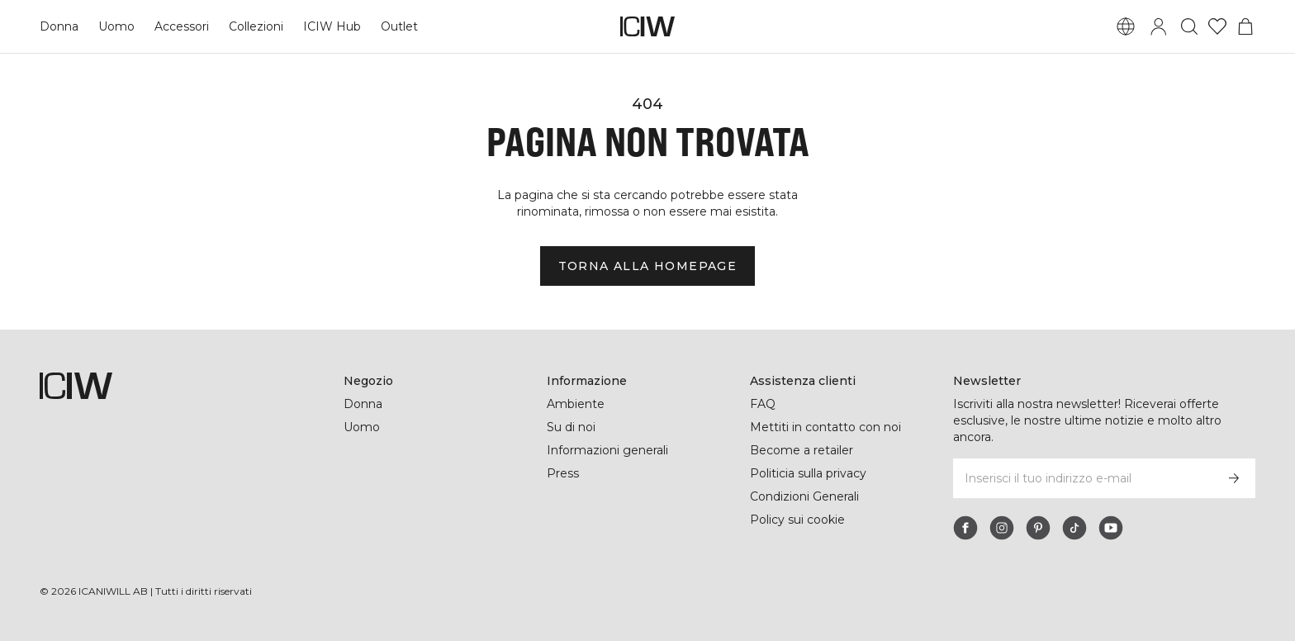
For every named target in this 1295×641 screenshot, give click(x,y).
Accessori (182, 26)
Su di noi (572, 427)
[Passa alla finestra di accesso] (1158, 26)
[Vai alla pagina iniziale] (647, 26)
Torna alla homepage (647, 266)
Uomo (116, 26)
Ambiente (575, 403)
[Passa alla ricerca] (1189, 26)
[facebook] (965, 527)
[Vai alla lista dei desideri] (1217, 26)
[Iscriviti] (1233, 478)
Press (562, 473)
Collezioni (258, 26)
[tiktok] (1074, 527)
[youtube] (1110, 527)
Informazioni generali (609, 450)
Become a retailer (801, 450)
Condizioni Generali (806, 496)
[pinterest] (1038, 527)
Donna (59, 26)
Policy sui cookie (798, 519)
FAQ (763, 403)
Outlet (399, 26)
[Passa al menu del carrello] (1245, 26)
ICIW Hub (333, 26)
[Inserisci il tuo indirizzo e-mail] (1082, 478)
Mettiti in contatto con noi (826, 427)
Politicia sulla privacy (811, 473)
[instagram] (1001, 527)
